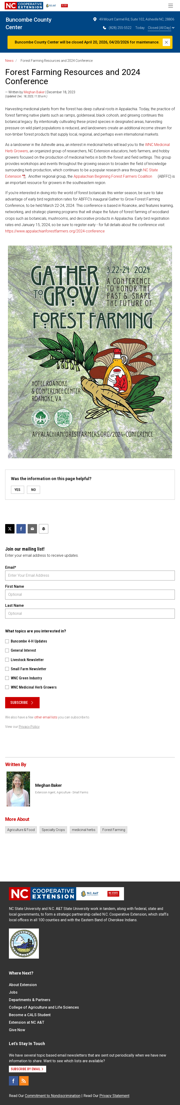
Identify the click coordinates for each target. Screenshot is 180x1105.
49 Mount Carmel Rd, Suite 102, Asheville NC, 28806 (133, 19)
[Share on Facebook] (21, 528)
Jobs (13, 992)
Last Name (14, 605)
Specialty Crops (53, 830)
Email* (10, 567)
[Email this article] (32, 528)
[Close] (166, 42)
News (9, 61)
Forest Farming (113, 830)
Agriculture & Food (21, 830)
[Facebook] (13, 1080)
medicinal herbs (83, 830)
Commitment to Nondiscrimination (52, 1095)
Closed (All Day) (161, 28)
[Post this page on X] (10, 528)
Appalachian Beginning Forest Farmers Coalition (113, 176)
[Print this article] (43, 528)
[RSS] (24, 1080)
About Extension (23, 985)
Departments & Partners (29, 1000)
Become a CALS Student (30, 1015)
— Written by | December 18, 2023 (40, 92)
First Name (14, 586)
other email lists (45, 717)
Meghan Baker (34, 92)
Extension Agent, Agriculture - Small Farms (61, 792)
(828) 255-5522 (116, 27)
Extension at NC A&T (26, 1022)
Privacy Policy (29, 727)
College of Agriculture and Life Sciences (44, 1007)
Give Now (17, 1030)
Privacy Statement (114, 1095)
